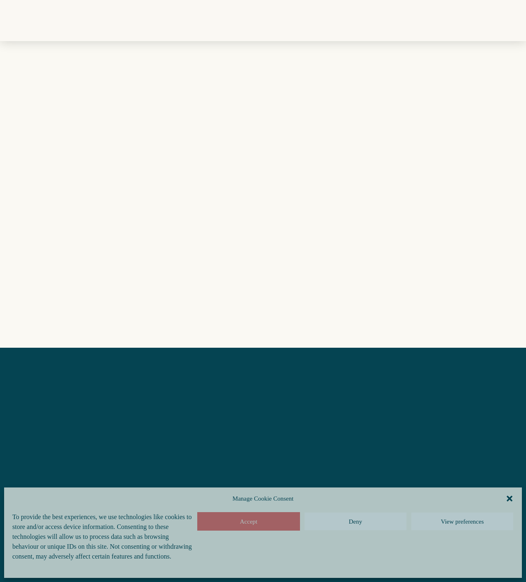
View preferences (462, 521)
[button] (509, 498)
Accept (248, 521)
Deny (355, 521)
